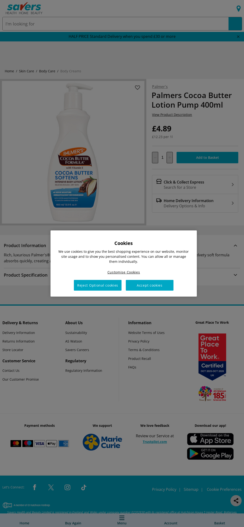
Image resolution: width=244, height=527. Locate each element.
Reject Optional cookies (97, 285)
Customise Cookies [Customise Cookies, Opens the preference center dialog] (123, 272)
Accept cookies (150, 285)
